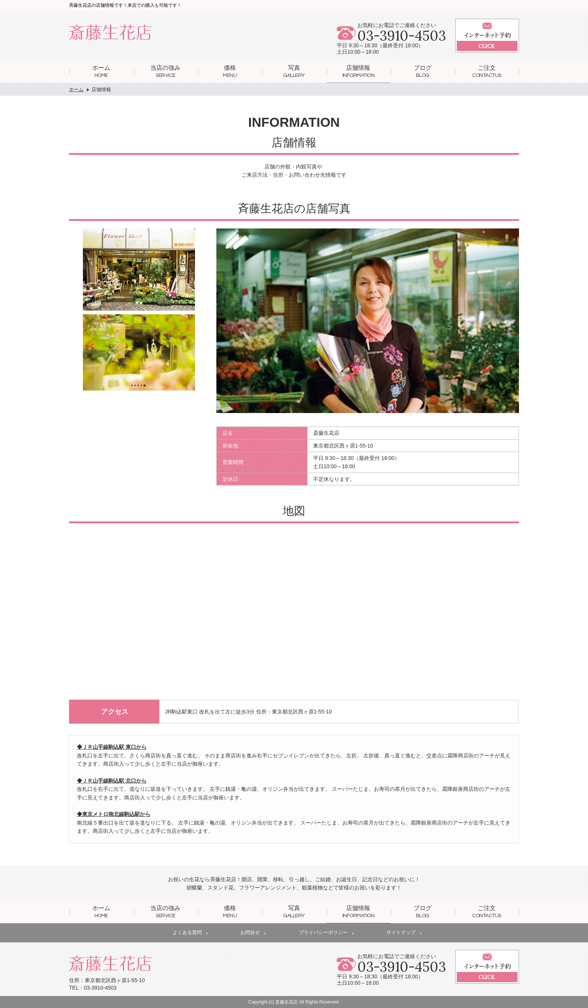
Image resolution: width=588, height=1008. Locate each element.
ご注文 (486, 71)
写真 (294, 71)
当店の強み (165, 71)
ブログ (423, 71)
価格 (230, 71)
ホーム (101, 71)
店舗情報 (358, 71)
